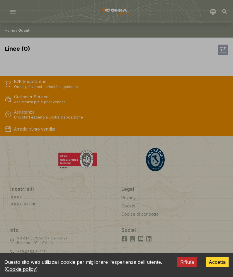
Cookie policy (21, 269)
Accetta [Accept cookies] (217, 262)
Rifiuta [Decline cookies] (187, 262)
